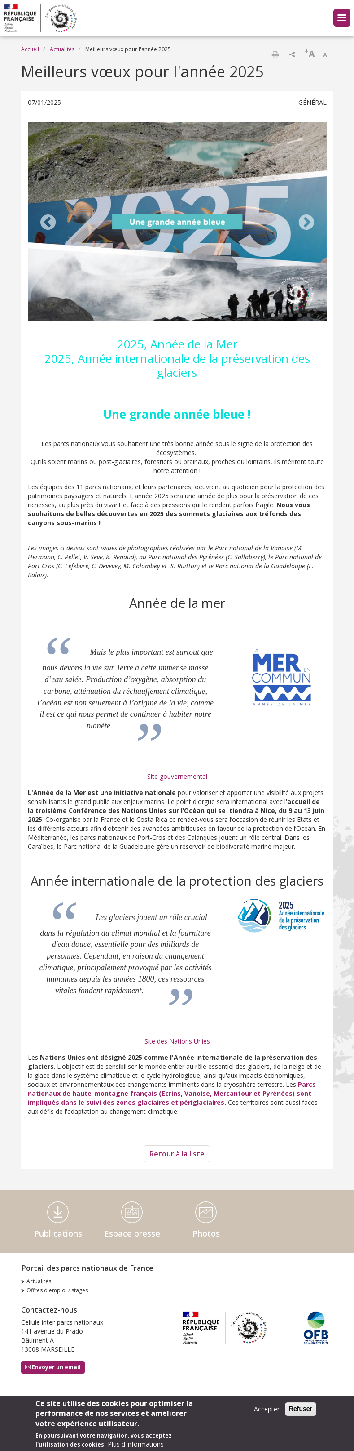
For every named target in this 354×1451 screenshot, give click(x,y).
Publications (58, 1233)
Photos (206, 1233)
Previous (48, 223)
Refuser (300, 1408)
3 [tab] (290, 315)
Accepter (267, 1409)
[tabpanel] (177, 223)
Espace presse (132, 1233)
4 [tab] (299, 315)
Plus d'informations (136, 1444)
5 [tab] (308, 315)
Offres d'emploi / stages (57, 1290)
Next (306, 223)
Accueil (30, 49)
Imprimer (275, 53)
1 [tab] (272, 315)
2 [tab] (281, 315)
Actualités (62, 49)
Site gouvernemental (177, 776)
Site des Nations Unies (177, 1041)
